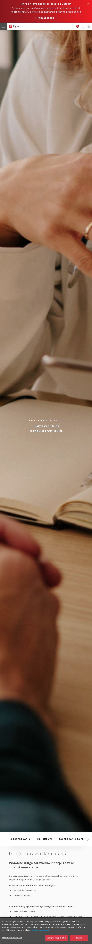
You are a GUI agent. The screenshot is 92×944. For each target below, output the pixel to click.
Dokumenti (44, 839)
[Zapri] (87, 927)
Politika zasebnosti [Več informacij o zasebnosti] (40, 935)
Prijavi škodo (46, 18)
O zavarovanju (20, 839)
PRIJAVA (88, 26)
